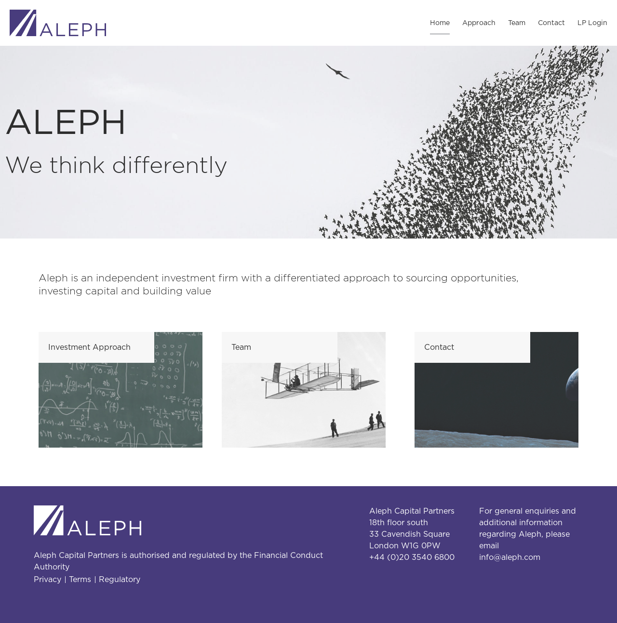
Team (516, 23)
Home (440, 23)
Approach (479, 23)
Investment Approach (89, 347)
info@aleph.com (509, 557)
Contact (551, 23)
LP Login (592, 23)
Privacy (47, 579)
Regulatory (119, 579)
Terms (80, 579)
